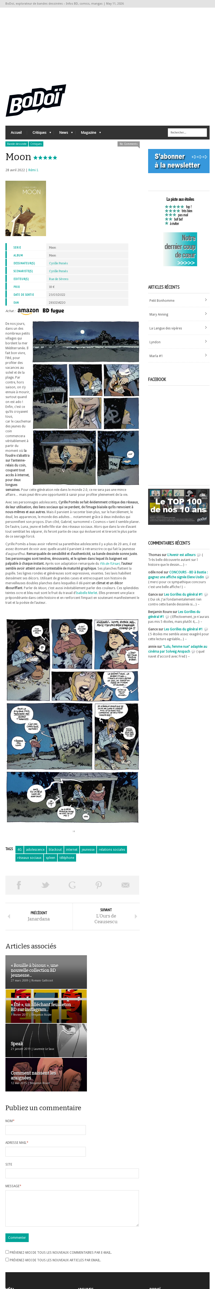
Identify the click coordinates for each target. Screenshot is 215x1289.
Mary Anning (158, 317)
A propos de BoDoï (165, 1244)
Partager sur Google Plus (72, 888)
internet (71, 853)
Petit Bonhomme (161, 304)
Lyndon (155, 345)
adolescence (35, 853)
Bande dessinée (17, 147)
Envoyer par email (125, 888)
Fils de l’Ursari (110, 567)
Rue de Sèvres (59, 282)
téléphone (67, 861)
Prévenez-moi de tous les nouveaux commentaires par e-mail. (61, 1195)
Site (8, 1101)
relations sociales (112, 853)
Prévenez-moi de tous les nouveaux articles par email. (55, 1203)
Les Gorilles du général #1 (183, 598)
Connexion (13, 1250)
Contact (157, 1253)
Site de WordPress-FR (21, 1265)
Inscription (13, 1245)
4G (19, 853)
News (63, 137)
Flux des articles (20, 1255)
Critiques (39, 137)
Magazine (88, 137)
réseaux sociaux (29, 861)
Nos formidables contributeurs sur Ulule (181, 1262)
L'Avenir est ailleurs (181, 558)
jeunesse (88, 853)
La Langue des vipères (165, 331)
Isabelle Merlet (86, 596)
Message (13, 1122)
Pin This (99, 888)
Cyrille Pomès (58, 266)
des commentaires (22, 1260)
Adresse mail (16, 1079)
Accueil (16, 136)
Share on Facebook (18, 888)
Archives (83, 1245)
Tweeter (45, 888)
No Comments (129, 147)
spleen (50, 861)
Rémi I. (33, 173)
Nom (10, 1057)
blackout (55, 853)
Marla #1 (156, 359)
